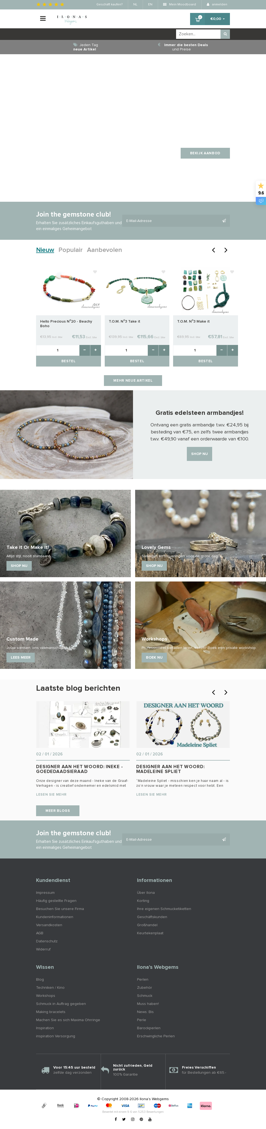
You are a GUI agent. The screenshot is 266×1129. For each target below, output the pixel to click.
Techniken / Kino (50, 988)
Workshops (45, 996)
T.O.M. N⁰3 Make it (193, 321)
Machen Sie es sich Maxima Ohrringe (68, 1020)
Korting (143, 901)
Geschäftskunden (152, 917)
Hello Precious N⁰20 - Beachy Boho (66, 324)
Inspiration (45, 1028)
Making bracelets (50, 1012)
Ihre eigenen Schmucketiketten (164, 909)
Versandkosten (49, 925)
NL (135, 4)
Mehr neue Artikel (132, 380)
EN (150, 4)
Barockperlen (148, 1028)
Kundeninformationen (54, 917)
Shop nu (199, 454)
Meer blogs (58, 811)
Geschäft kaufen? (109, 4)
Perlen (142, 979)
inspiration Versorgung (55, 1036)
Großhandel (147, 925)
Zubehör (144, 988)
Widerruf (43, 949)
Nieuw (45, 250)
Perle (141, 1020)
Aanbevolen (104, 250)
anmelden (217, 4)
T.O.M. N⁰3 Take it (124, 321)
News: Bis (145, 1012)
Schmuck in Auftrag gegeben (61, 1004)
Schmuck (144, 996)
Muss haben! (148, 1004)
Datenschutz (47, 941)
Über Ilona (146, 893)
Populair (70, 250)
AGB (39, 933)
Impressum (45, 893)
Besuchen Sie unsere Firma (60, 909)
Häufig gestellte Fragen (56, 901)
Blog (40, 979)
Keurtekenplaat (150, 933)
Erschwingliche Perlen (156, 1036)
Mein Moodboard (179, 4)
